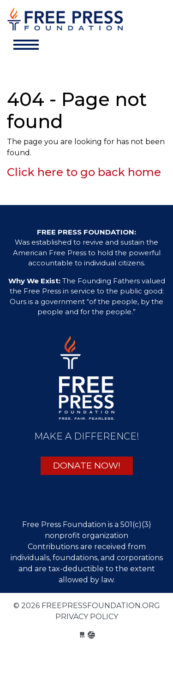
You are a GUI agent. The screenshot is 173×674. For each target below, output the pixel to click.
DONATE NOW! (86, 465)
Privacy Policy (86, 616)
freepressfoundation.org (65, 21)
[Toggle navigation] (26, 44)
